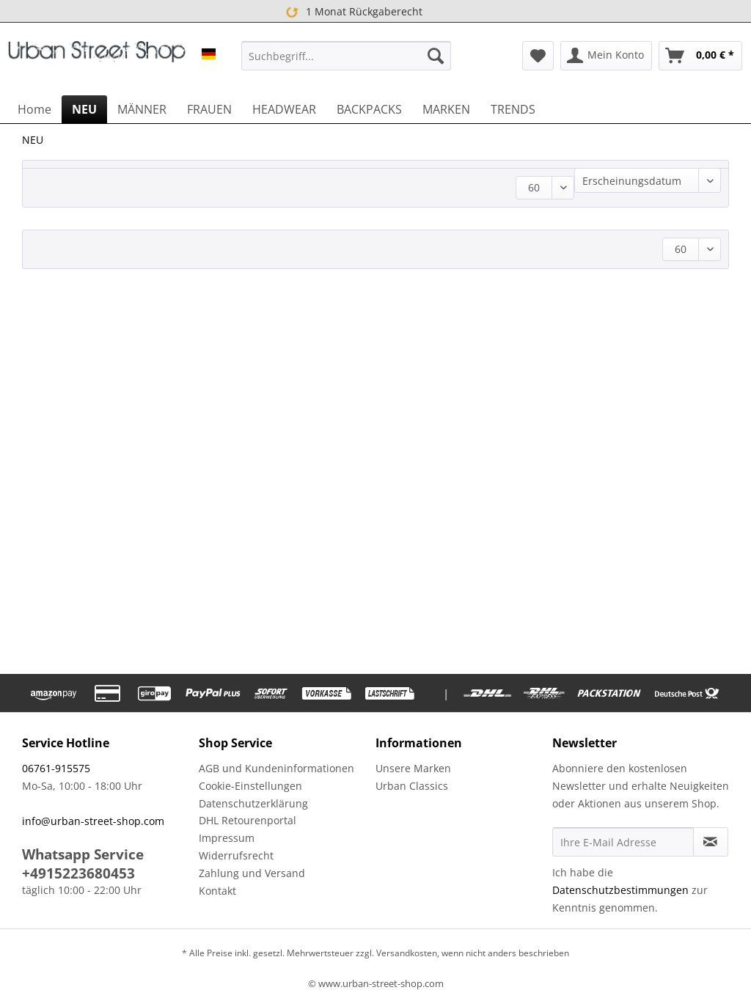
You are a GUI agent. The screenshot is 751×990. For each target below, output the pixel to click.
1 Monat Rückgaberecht (352, 12)
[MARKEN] (446, 109)
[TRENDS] (513, 109)
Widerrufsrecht (236, 855)
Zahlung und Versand (252, 873)
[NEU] (84, 109)
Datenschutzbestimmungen (620, 890)
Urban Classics (412, 786)
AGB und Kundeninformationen (276, 768)
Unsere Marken (413, 768)
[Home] (34, 109)
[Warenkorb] (700, 55)
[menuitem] (346, 55)
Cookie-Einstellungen (250, 786)
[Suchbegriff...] (346, 55)
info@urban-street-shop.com (93, 821)
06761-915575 (56, 768)
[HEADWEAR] (284, 109)
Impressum (226, 838)
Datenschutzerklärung (253, 803)
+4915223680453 (78, 873)
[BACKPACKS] (369, 109)
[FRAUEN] (209, 109)
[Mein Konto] (606, 55)
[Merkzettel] (538, 55)
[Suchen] (435, 55)
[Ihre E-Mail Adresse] (623, 842)
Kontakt (217, 891)
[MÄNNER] (142, 109)
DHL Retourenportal (247, 820)
